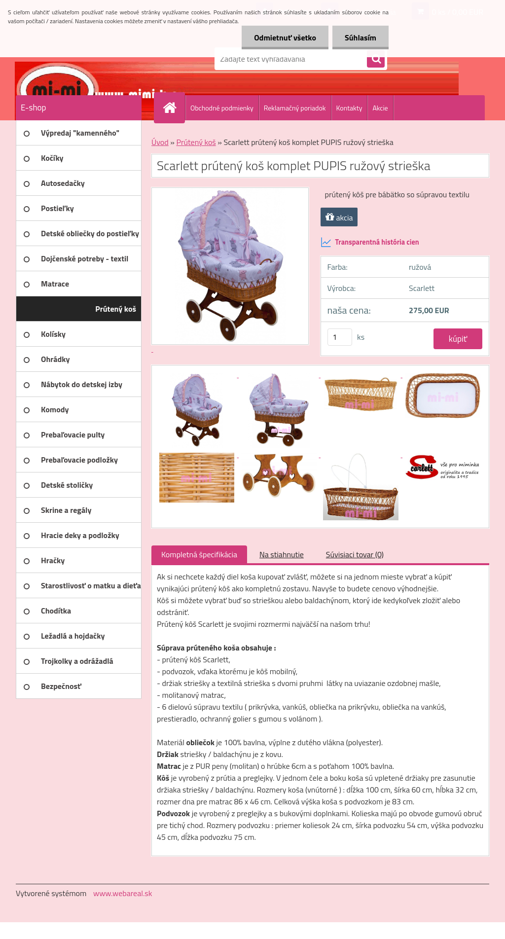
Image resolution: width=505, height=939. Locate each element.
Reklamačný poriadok (295, 108)
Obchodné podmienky (221, 108)
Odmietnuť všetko (285, 37)
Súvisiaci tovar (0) (355, 554)
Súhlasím (360, 37)
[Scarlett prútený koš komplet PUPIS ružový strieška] (198, 374)
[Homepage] (173, 107)
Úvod (160, 142)
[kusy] (339, 337)
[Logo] (83, 58)
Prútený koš (196, 142)
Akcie (380, 108)
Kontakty (349, 108)
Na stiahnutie (281, 554)
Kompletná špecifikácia (199, 554)
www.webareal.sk (122, 893)
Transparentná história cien (370, 242)
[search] (376, 59)
